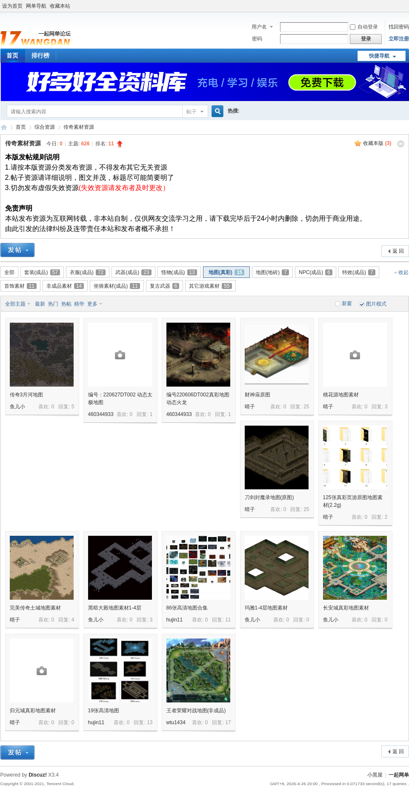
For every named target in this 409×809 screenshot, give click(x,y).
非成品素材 (65, 286)
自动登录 (364, 27)
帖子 (191, 112)
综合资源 (44, 127)
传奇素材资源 (78, 127)
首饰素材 (20, 286)
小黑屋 (375, 775)
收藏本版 (377, 143)
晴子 (250, 407)
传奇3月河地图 (26, 395)
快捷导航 (379, 56)
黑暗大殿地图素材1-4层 (114, 608)
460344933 (101, 414)
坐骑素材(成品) (117, 286)
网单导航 (36, 6)
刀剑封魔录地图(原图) (269, 497)
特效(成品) (358, 272)
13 (149, 722)
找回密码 (399, 27)
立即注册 (399, 39)
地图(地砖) (272, 272)
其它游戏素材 (210, 286)
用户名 (259, 27)
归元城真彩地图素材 (33, 711)
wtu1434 (176, 722)
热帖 (66, 304)
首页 (21, 127)
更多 (92, 304)
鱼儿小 (17, 407)
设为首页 (12, 6)
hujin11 (174, 620)
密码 (257, 39)
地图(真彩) (226, 272)
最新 (40, 304)
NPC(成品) (315, 272)
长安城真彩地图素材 (346, 608)
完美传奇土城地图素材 (35, 608)
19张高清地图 (103, 711)
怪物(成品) (179, 272)
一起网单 (399, 775)
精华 (79, 304)
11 (228, 620)
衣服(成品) (88, 272)
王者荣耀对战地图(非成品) (196, 711)
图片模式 (376, 304)
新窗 (347, 303)
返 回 (398, 251)
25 (306, 407)
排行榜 (40, 55)
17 (228, 722)
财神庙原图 (257, 395)
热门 (53, 304)
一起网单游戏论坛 (3, 127)
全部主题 (15, 304)
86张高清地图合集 (187, 608)
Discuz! (38, 775)
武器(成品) (133, 272)
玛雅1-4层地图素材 (266, 608)
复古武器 (165, 286)
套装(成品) (42, 272)
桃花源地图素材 (341, 395)
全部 (9, 272)
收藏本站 (60, 6)
